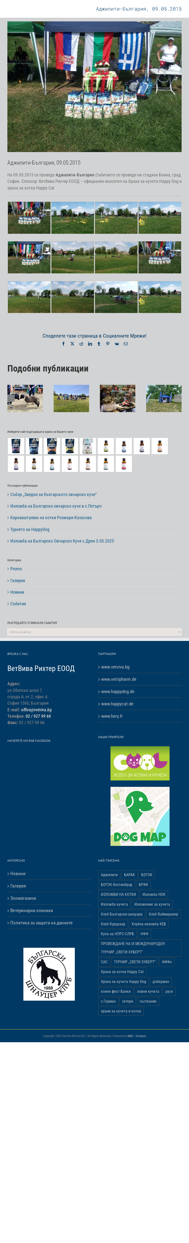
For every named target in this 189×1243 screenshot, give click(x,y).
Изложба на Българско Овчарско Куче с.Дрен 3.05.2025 (62, 541)
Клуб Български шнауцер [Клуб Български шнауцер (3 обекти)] (121, 914)
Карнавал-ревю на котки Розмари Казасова (51, 517)
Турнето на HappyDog (29, 529)
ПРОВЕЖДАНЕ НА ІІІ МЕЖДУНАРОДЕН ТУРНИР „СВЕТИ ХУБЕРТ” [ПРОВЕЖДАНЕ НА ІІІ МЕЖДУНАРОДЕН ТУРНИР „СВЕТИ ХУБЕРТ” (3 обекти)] (133, 947)
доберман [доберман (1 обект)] (161, 981)
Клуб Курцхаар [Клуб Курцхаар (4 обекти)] (113, 924)
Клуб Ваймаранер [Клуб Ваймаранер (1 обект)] (163, 914)
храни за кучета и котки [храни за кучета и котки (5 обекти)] (121, 1011)
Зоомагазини (23, 898)
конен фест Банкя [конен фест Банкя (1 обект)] (116, 991)
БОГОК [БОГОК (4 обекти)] (146, 874)
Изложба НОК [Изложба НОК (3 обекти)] (153, 894)
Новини (17, 592)
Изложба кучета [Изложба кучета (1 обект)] (114, 904)
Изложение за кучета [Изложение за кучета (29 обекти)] (152, 904)
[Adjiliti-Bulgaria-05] (94, 86)
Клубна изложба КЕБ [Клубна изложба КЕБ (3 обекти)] (149, 924)
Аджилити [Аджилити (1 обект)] (109, 874)
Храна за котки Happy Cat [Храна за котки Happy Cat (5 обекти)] (122, 971)
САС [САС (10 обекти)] (104, 962)
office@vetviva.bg (36, 709)
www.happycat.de (117, 704)
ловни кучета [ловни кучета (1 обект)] (148, 991)
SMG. (130, 1036)
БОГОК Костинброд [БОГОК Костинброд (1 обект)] (116, 884)
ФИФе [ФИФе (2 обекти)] (167, 962)
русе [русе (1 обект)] (169, 991)
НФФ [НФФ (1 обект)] (144, 934)
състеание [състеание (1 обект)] (148, 1001)
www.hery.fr (112, 716)
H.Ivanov (141, 1036)
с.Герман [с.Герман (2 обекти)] (108, 1001)
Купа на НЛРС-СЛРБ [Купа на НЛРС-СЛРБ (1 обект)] (117, 934)
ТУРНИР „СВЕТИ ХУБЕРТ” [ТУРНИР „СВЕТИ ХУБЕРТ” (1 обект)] (135, 962)
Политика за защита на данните (41, 923)
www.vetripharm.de (118, 679)
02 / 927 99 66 (38, 716)
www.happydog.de (117, 691)
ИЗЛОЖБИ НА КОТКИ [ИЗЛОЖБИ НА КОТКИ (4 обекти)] (118, 894)
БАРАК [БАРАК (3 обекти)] (129, 874)
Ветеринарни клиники (31, 910)
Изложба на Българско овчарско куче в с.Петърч (56, 506)
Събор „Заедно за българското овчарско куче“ (53, 494)
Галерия (17, 580)
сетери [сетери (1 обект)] (127, 1001)
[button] (11, 398)
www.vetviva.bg (115, 667)
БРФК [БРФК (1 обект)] (143, 884)
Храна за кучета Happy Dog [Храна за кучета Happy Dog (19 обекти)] (123, 981)
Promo (16, 568)
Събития (18, 603)
